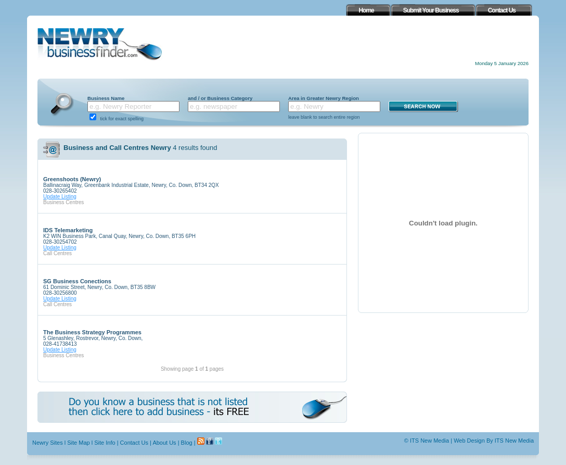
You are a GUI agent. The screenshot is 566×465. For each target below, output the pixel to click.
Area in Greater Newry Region (323, 98)
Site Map (78, 442)
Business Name (105, 98)
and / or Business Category (220, 98)
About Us (164, 442)
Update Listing (59, 196)
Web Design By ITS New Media (494, 440)
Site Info (104, 442)
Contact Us (134, 442)
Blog (186, 442)
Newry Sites (47, 442)
